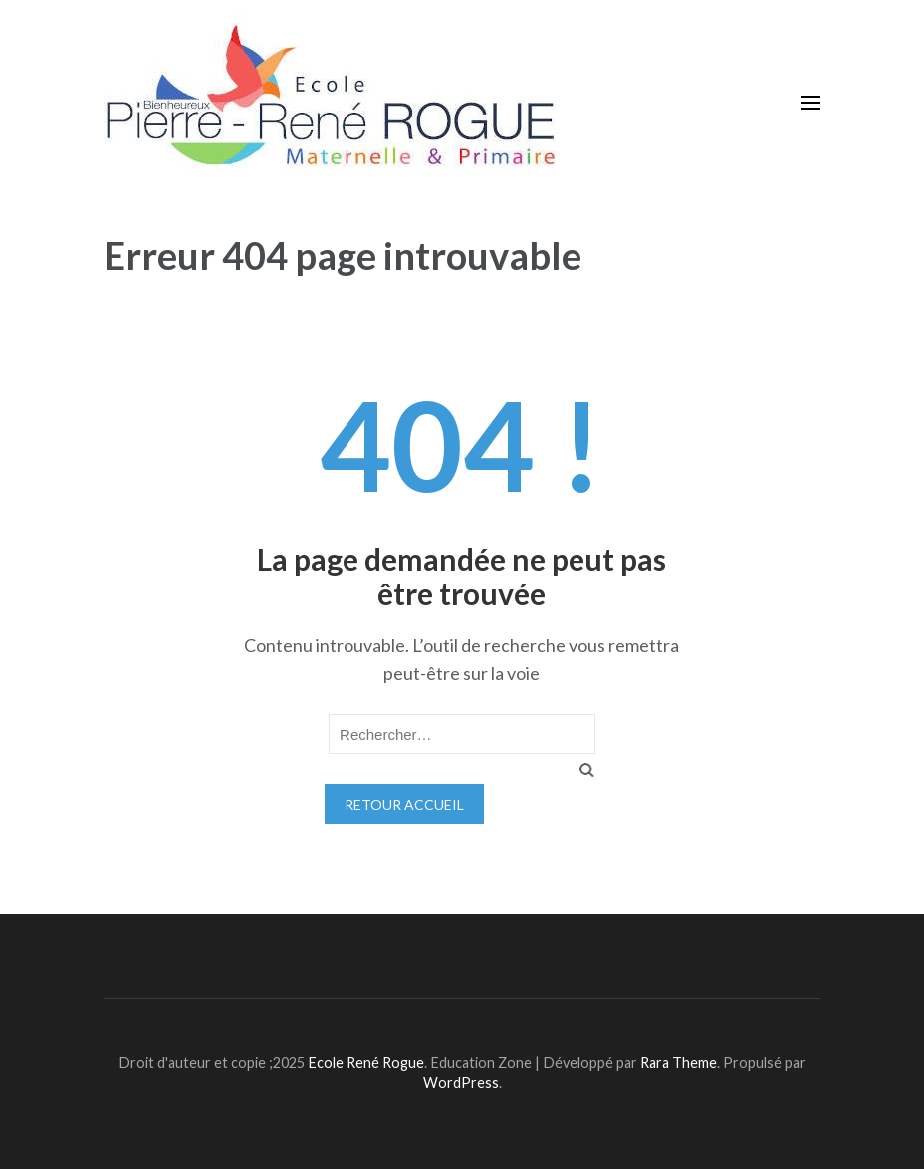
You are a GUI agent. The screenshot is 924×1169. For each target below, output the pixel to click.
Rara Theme (678, 1062)
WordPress (461, 1082)
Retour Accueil (404, 804)
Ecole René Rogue (366, 1062)
